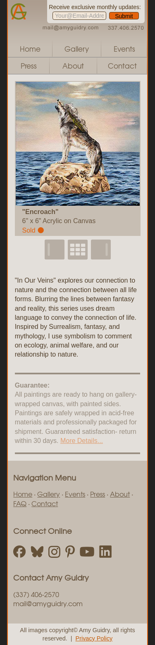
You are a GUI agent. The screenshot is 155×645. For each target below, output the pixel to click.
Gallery (76, 48)
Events (124, 48)
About (73, 65)
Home (30, 48)
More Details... (81, 440)
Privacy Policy (94, 638)
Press (29, 65)
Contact (122, 65)
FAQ (19, 503)
